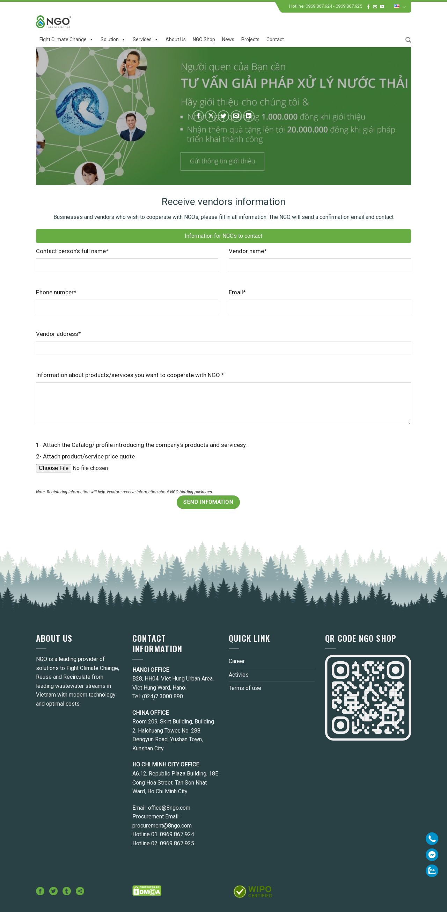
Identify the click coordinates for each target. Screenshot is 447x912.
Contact (275, 39)
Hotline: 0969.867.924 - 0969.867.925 (325, 6)
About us (176, 39)
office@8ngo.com (169, 807)
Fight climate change (66, 39)
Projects (250, 39)
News (228, 39)
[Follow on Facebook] (368, 7)
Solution (113, 39)
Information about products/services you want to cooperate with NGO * (130, 375)
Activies (239, 674)
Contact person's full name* (72, 251)
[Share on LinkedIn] (249, 116)
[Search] (408, 40)
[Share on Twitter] (223, 116)
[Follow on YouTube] (382, 7)
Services (146, 39)
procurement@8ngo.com (162, 825)
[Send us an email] (375, 7)
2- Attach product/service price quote (85, 456)
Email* (237, 292)
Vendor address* (58, 333)
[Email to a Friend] (236, 116)
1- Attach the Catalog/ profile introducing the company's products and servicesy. (141, 444)
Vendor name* (248, 251)
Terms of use (245, 688)
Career (237, 661)
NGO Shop (204, 39)
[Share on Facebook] (198, 116)
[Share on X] (211, 116)
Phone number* (56, 292)
